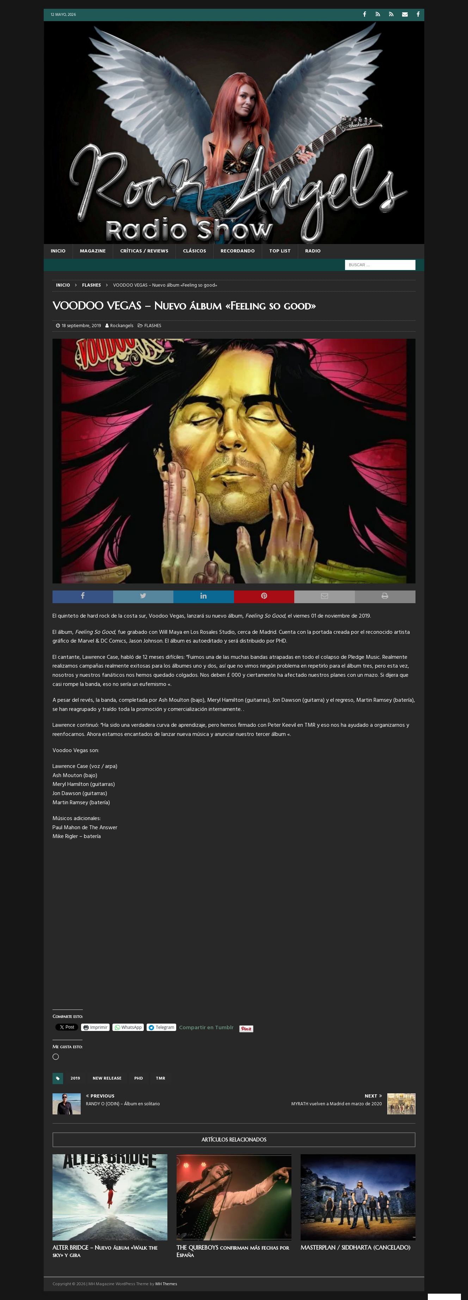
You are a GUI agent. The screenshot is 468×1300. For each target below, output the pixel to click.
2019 (75, 1078)
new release (107, 1078)
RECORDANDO (238, 251)
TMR (160, 1078)
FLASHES (152, 326)
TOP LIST (280, 251)
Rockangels (121, 326)
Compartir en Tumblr (206, 1027)
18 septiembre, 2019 (81, 326)
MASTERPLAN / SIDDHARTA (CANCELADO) (355, 1247)
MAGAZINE (93, 251)
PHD (138, 1078)
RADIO (313, 251)
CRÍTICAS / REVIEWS (144, 251)
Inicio (58, 251)
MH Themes (166, 1284)
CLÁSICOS (194, 251)
